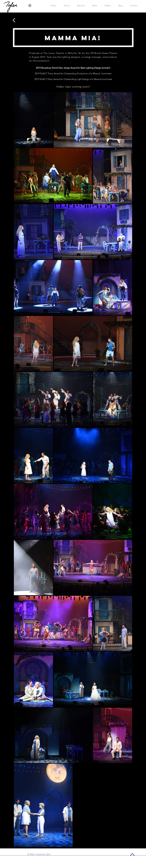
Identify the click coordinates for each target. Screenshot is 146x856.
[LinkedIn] (29, 5)
